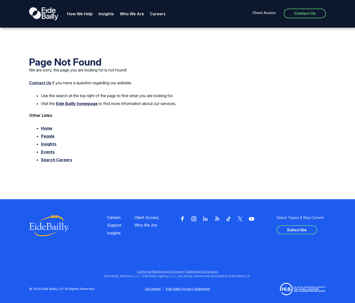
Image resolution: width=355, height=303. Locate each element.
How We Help (80, 13)
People (47, 136)
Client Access (264, 13)
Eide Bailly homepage (77, 103)
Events (48, 151)
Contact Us (40, 82)
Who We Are (132, 13)
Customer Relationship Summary (160, 271)
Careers (158, 13)
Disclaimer (153, 289)
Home (46, 128)
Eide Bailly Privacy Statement (188, 289)
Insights (106, 13)
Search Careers (56, 159)
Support (114, 225)
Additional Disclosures (202, 271)
